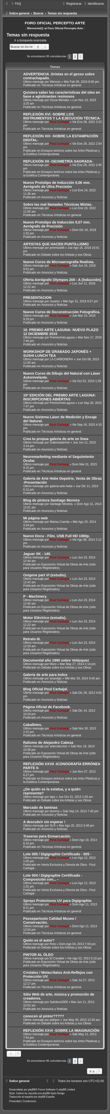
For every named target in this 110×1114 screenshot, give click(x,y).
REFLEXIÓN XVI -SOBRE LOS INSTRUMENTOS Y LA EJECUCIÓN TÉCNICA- (62, 116)
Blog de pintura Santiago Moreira (51, 500)
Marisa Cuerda (59, 522)
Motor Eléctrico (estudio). (44, 618)
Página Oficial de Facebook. (47, 707)
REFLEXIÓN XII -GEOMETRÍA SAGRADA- (58, 161)
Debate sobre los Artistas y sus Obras (66, 254)
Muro (53, 664)
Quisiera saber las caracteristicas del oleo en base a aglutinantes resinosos (61, 94)
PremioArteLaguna (62, 337)
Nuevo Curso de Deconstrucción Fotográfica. (61, 312)
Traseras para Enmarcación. (47, 836)
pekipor (55, 1020)
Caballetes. (32, 725)
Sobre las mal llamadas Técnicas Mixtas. (57, 204)
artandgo (56, 678)
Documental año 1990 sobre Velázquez (56, 660)
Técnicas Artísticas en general (61, 85)
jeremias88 (57, 248)
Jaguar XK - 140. (37, 554)
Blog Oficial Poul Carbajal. (45, 689)
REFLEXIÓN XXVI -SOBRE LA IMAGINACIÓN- (61, 1030)
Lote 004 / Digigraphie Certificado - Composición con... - (53, 877)
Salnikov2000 (59, 1002)
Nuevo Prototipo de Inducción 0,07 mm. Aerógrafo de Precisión (57, 224)
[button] (80, 56)
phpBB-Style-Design (53, 1093)
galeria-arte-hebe (61, 486)
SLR (53, 825)
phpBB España (46, 1096)
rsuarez (55, 301)
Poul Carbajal (59, 122)
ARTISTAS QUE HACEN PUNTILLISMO (56, 244)
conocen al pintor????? (43, 1016)
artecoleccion (58, 746)
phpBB (31, 1089)
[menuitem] (16, 3)
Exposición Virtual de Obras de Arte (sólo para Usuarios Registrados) (59, 566)
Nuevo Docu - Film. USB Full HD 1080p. (56, 536)
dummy (55, 811)
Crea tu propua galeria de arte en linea (55, 439)
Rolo (53, 944)
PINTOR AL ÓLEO (38, 955)
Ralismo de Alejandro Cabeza (48, 743)
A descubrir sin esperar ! (44, 822)
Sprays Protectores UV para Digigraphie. (57, 901)
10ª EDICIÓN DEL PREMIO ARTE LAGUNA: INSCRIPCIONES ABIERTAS (59, 397)
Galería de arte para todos (45, 675)
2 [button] (75, 56)
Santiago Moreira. (61, 504)
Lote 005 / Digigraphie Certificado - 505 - (57, 854)
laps (52, 797)
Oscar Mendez (59, 100)
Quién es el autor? (39, 940)
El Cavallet (57, 958)
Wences (55, 82)
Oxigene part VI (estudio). (45, 575)
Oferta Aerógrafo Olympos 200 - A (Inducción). (62, 280)
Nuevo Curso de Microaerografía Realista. (58, 262)
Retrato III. (32, 639)
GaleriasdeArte (60, 442)
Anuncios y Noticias (54, 197)
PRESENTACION (37, 298)
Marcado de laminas (40, 807)
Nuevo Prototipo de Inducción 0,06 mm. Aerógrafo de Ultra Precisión (57, 185)
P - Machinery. (35, 596)
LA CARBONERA (61, 359)
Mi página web (35, 518)
